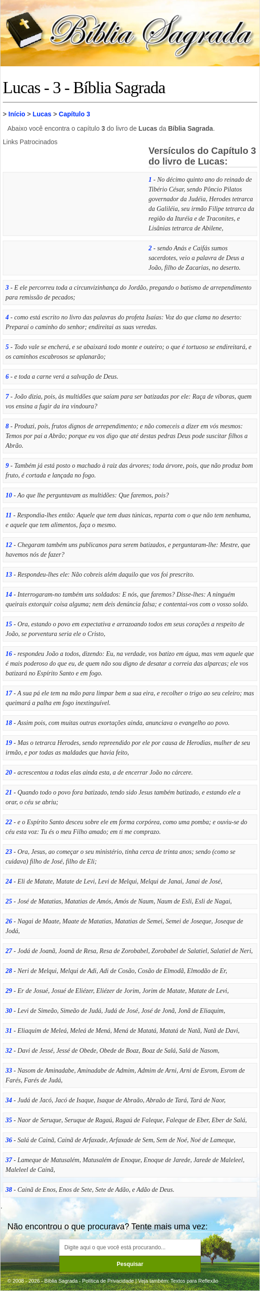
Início (16, 114)
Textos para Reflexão (194, 1281)
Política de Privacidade (108, 1281)
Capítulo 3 (74, 114)
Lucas (42, 114)
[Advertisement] (72, 208)
